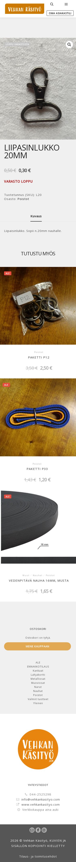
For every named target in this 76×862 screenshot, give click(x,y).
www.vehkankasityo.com (38, 804)
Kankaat (38, 670)
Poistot (23, 199)
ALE (38, 662)
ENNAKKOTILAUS (38, 666)
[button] (69, 44)
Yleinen (38, 703)
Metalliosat (38, 679)
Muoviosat (38, 683)
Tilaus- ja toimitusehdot (38, 856)
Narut (38, 687)
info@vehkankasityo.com (38, 799)
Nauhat (38, 691)
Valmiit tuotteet (38, 699)
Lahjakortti (38, 674)
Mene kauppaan (37, 646)
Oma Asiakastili (60, 13)
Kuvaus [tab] (36, 216)
